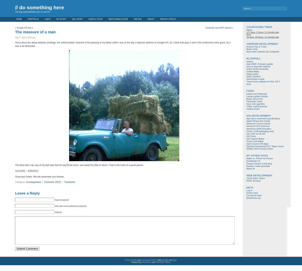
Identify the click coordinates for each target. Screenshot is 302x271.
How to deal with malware (259, 66)
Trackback (69, 182)
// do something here (39, 7)
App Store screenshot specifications (263, 118)
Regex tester (252, 74)
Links (47, 19)
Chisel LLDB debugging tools (260, 131)
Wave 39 (251, 168)
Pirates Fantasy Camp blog (259, 163)
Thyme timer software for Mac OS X (263, 81)
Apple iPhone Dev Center (258, 121)
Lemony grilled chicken (257, 96)
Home (19, 19)
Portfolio (33, 19)
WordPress (146, 268)
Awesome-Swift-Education (259, 129)
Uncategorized (33, 182)
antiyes (250, 61)
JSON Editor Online (256, 178)
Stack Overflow (254, 76)
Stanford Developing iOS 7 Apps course (265, 146)
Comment (49, 182)
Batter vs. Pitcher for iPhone (260, 158)
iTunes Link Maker (255, 141)
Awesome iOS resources (258, 126)
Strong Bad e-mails (256, 79)
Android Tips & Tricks (256, 46)
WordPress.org (254, 198)
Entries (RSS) (131, 266)
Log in (249, 190)
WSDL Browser (254, 181)
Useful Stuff (95, 19)
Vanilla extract (253, 109)
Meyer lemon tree (255, 99)
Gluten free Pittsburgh (257, 94)
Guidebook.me (253, 161)
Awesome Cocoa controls (259, 123)
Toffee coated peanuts (257, 106)
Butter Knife (252, 49)
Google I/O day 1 (25, 28)
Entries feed (252, 193)
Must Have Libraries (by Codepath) (263, 51)
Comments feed (254, 195)
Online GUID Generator (258, 69)
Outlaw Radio (253, 71)
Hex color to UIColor (256, 134)
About (151, 19)
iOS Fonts (251, 136)
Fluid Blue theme (163, 268)
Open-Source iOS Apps (257, 144)
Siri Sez (138, 19)
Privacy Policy (168, 19)
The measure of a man (35, 32)
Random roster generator (258, 166)
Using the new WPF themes (219, 28)
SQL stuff (77, 19)
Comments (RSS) (148, 266)
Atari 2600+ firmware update (260, 64)
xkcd (249, 84)
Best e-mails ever (118, 19)
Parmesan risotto (255, 101)
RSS (58, 182)
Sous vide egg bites (256, 104)
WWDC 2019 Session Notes (260, 149)
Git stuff (61, 19)
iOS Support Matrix (255, 139)
